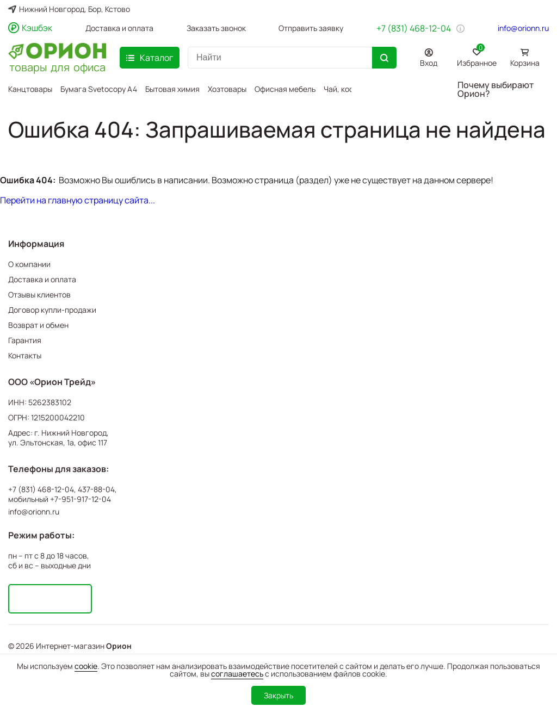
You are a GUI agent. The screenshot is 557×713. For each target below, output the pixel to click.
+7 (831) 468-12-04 (413, 28)
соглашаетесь (237, 673)
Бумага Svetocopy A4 (98, 89)
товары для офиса (57, 66)
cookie (86, 666)
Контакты (24, 355)
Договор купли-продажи (52, 310)
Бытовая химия (172, 89)
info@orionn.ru (523, 28)
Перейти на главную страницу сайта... (77, 200)
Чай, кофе (341, 89)
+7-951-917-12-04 (80, 499)
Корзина (525, 63)
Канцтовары (30, 89)
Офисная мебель (285, 89)
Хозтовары (227, 89)
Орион (119, 646)
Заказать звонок (216, 28)
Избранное (477, 56)
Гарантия (24, 340)
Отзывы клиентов (39, 294)
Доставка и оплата (119, 28)
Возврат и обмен (38, 325)
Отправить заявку (310, 28)
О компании (29, 264)
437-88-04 (96, 489)
